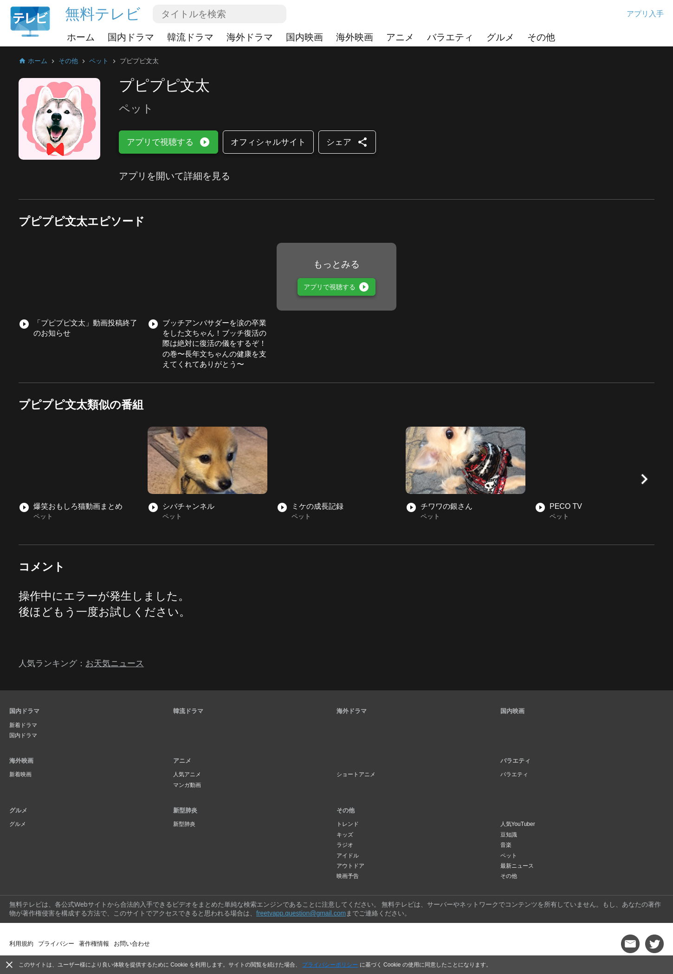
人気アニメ (187, 774)
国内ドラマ (131, 37)
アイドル (347, 855)
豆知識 (508, 834)
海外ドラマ (249, 37)
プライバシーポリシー (330, 964)
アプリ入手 (645, 14)
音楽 (505, 845)
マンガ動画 (187, 785)
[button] (644, 479)
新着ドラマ (23, 725)
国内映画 (304, 37)
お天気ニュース (114, 663)
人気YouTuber (517, 824)
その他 (541, 37)
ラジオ (344, 845)
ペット (508, 855)
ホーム (81, 37)
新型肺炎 (185, 810)
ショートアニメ (355, 774)
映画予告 (347, 876)
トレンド (347, 824)
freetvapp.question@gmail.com (301, 913)
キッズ (344, 834)
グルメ (500, 37)
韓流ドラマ (190, 37)
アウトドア (350, 866)
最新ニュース (517, 866)
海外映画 (354, 37)
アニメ (400, 37)
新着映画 (20, 774)
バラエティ (450, 37)
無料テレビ (103, 14)
